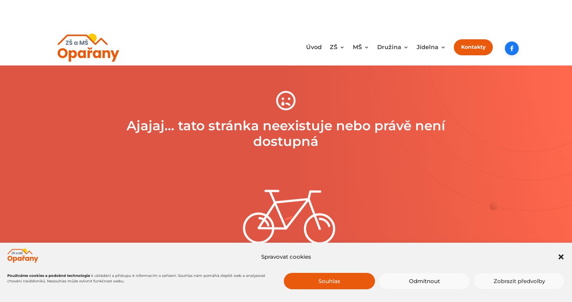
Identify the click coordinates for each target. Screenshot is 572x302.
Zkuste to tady (285, 258)
